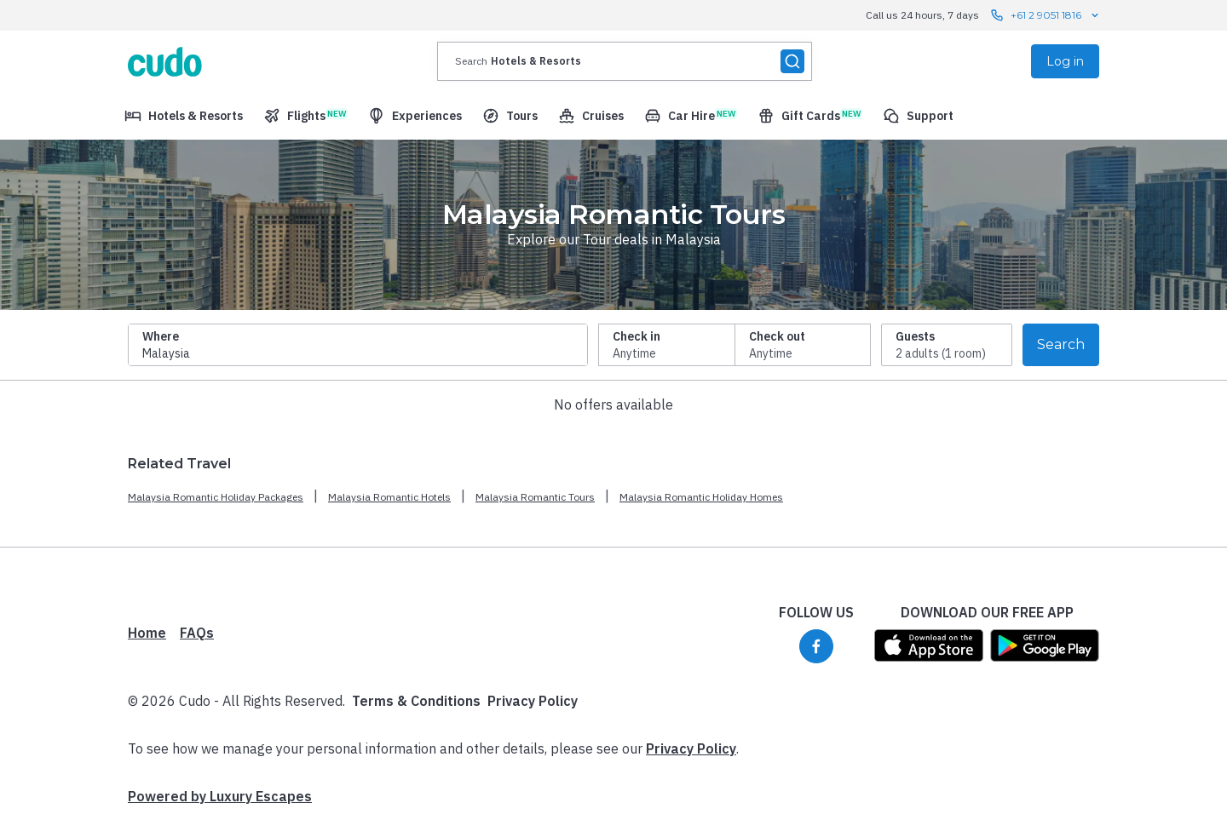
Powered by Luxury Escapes (220, 796)
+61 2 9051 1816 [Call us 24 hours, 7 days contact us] (1046, 15)
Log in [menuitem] (1065, 61)
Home (147, 632)
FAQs (197, 632)
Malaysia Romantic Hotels (389, 496)
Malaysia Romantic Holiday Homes (701, 496)
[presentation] (624, 61)
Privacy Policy (532, 700)
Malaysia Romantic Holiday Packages (215, 496)
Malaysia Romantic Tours (535, 496)
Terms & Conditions (416, 700)
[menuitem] (183, 116)
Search (1061, 344)
